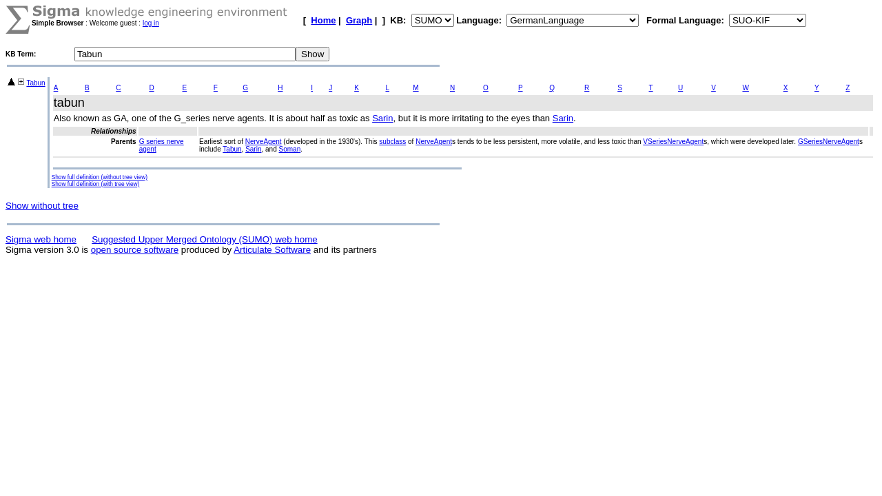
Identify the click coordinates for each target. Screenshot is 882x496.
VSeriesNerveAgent (673, 141)
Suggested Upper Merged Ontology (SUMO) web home (204, 239)
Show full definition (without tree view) (99, 177)
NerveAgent (263, 141)
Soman (290, 149)
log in (151, 23)
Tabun (35, 83)
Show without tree (42, 205)
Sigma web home (41, 239)
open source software (134, 250)
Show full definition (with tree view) (96, 183)
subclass (392, 141)
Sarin (382, 118)
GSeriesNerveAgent (828, 141)
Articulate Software (272, 250)
